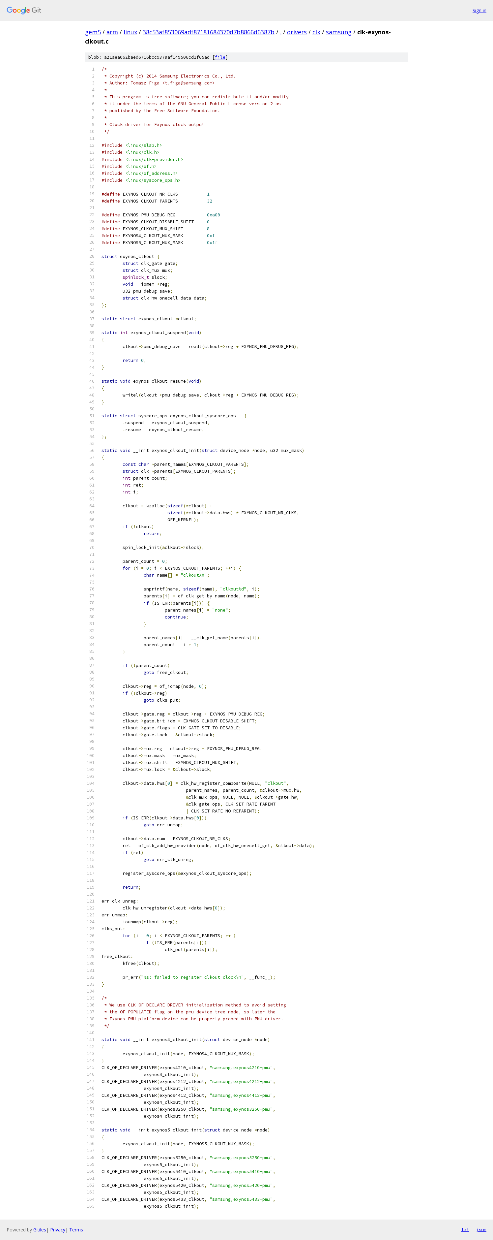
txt (465, 1229)
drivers (297, 32)
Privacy (57, 1229)
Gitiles (39, 1229)
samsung (339, 32)
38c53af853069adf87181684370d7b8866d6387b (209, 32)
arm (112, 32)
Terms (76, 1229)
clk (316, 32)
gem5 (93, 32)
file (220, 57)
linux (130, 32)
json (481, 1229)
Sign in (479, 10)
